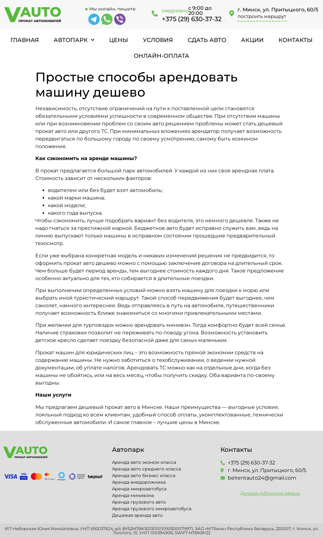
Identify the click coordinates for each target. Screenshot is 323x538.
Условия (158, 40)
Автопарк (74, 40)
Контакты (296, 40)
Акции (252, 40)
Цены (118, 40)
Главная (24, 40)
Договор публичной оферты (270, 493)
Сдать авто (207, 40)
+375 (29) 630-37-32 (191, 19)
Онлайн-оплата (161, 55)
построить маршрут (262, 16)
